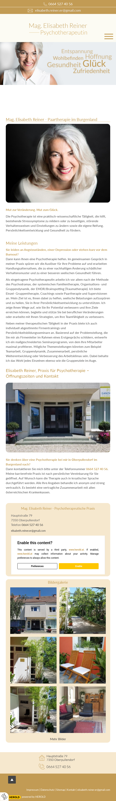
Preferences (37, 566)
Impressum (32, 789)
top (12, 780)
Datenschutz (47, 789)
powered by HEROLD (34, 796)
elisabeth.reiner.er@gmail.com (28, 530)
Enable (78, 566)
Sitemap (60, 789)
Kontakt (71, 789)
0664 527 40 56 (60, 4)
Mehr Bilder (58, 739)
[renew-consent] (4, 796)
